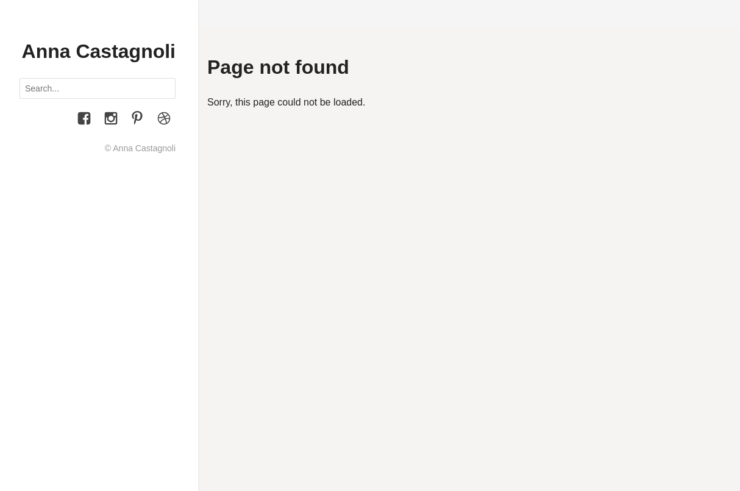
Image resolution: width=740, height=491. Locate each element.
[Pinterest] (137, 120)
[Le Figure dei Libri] (164, 120)
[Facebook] (84, 120)
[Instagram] (111, 120)
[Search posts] (98, 88)
